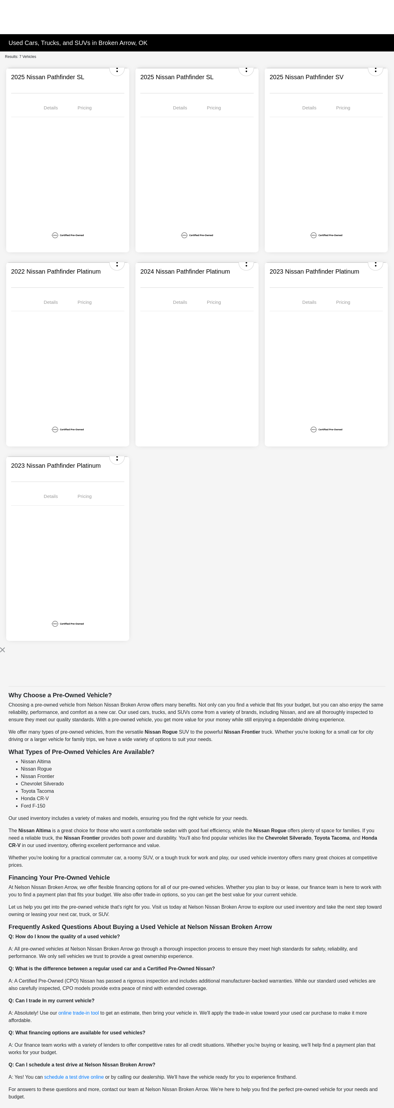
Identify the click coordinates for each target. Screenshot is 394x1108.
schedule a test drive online (74, 1077)
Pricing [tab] (85, 107)
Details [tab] (51, 107)
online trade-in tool (78, 1013)
